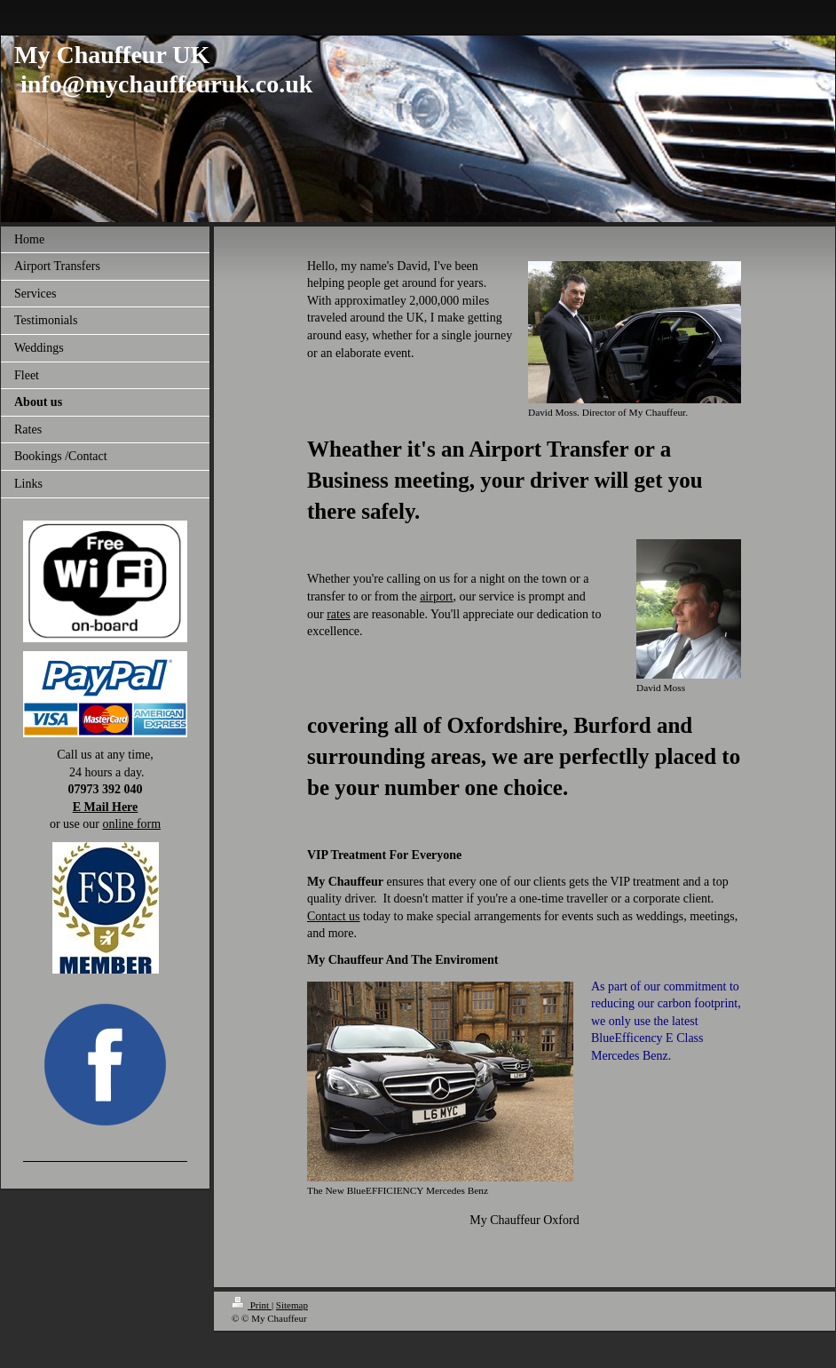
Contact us (333, 916)
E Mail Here (105, 807)
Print (252, 1305)
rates (338, 614)
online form (131, 824)
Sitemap (292, 1305)
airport (436, 596)
